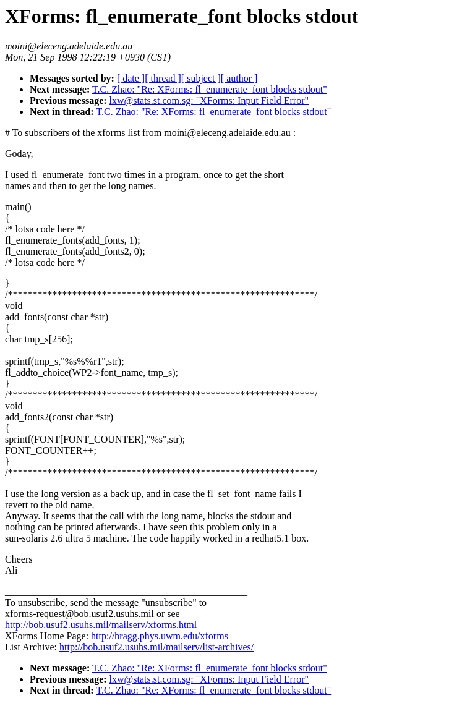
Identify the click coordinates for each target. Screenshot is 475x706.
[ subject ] (201, 78)
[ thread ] (163, 78)
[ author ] (239, 78)
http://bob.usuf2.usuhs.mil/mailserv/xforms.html (101, 624)
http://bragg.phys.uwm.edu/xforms (159, 636)
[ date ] (131, 78)
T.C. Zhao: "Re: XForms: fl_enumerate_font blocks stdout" (209, 89)
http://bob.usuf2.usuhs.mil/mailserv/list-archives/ (156, 647)
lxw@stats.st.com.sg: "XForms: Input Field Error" (209, 100)
